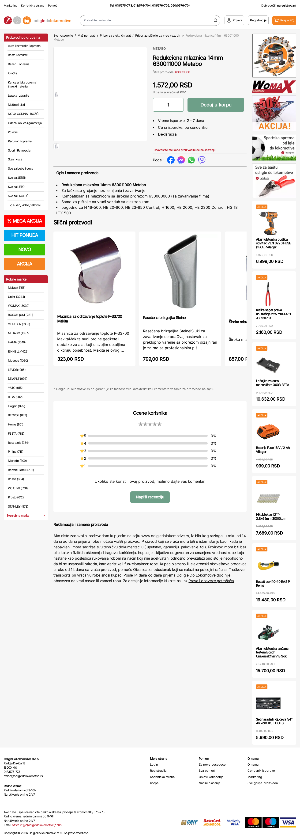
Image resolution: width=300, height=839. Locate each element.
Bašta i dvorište (18, 55)
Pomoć (52, 5)
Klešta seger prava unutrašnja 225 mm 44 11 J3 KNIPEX (273, 314)
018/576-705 (160, 5)
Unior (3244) (16, 297)
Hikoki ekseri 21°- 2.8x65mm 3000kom (271, 516)
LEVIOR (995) (17, 370)
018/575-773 (123, 5)
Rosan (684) (16, 479)
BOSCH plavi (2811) (20, 315)
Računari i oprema (19, 141)
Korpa (154, 783)
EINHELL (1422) (18, 351)
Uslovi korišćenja (211, 777)
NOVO (24, 249)
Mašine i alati (16, 104)
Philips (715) (15, 451)
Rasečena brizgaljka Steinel (164, 328)
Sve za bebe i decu (20, 168)
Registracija (158, 770)
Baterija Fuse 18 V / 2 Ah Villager (273, 450)
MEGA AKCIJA (24, 221)
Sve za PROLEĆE (19, 196)
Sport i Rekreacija (19, 150)
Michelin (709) (17, 461)
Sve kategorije (63, 35)
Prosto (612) (16, 497)
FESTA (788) (16, 433)
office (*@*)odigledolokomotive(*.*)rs (36, 825)
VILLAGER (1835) (19, 324)
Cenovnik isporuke (261, 770)
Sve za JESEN (17, 177)
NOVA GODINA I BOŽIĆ (23, 114)
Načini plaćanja (209, 783)
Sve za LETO (16, 187)
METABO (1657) (18, 333)
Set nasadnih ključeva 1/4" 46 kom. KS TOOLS (274, 721)
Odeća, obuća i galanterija (24, 123)
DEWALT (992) (17, 378)
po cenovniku (195, 127)
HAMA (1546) (17, 342)
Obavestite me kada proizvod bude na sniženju (184, 150)
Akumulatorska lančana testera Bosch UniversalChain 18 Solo (272, 652)
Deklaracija (167, 134)
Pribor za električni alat (115, 35)
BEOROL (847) (17, 415)
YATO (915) (15, 388)
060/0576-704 (181, 5)
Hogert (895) (16, 406)
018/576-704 (142, 5)
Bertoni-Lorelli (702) (21, 470)
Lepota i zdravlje (18, 95)
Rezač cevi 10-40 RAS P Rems (273, 584)
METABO (159, 48)
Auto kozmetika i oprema (24, 46)
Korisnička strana (32, 5)
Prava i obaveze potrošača (211, 592)
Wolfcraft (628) (18, 488)
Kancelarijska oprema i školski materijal (22, 84)
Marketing (10, 5)
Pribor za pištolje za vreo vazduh (157, 35)
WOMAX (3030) (18, 306)
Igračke (12, 73)
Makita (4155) (17, 287)
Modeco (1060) (18, 360)
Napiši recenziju (150, 508)
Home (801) (15, 424)
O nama (253, 764)
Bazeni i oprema (18, 64)
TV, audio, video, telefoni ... (26, 205)
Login (154, 764)
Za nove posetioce (212, 764)
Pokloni (12, 132)
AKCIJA (24, 264)
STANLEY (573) (18, 506)
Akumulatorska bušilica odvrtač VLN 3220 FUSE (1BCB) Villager (273, 243)
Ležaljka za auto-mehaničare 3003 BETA (272, 383)
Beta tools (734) (18, 442)
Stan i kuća (15, 159)
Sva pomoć (207, 770)
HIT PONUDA (24, 235)
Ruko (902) (15, 397)
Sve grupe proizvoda (263, 783)
